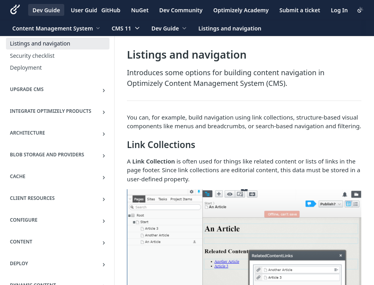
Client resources (32, 198)
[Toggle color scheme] (360, 10)
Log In (339, 10)
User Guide (85, 10)
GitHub (110, 10)
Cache (17, 176)
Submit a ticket (299, 10)
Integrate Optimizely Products (50, 111)
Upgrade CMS (27, 89)
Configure (23, 220)
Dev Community (181, 10)
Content (21, 241)
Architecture (27, 132)
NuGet (140, 10)
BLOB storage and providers (47, 154)
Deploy (19, 263)
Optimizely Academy (241, 10)
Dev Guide (46, 10)
